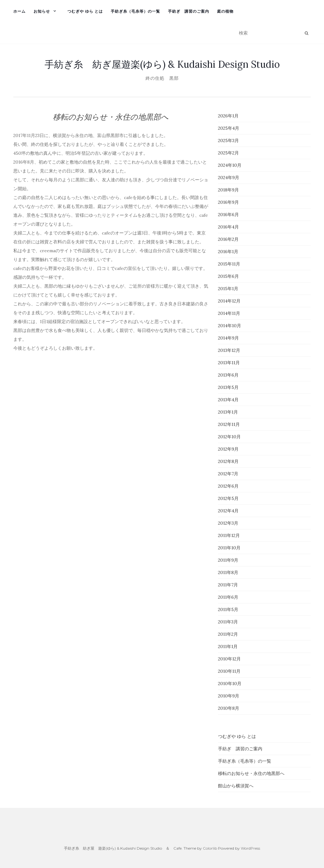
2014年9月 (228, 338)
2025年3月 (228, 140)
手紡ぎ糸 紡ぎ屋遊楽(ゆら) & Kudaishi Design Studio (162, 64)
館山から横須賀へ (235, 786)
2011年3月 (228, 622)
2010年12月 (229, 659)
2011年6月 (228, 597)
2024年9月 (228, 177)
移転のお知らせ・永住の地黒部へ (251, 773)
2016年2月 (228, 239)
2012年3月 (228, 523)
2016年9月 (228, 202)
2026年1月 (228, 116)
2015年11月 (229, 264)
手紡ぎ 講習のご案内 (188, 11)
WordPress (250, 848)
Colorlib (210, 848)
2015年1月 (228, 288)
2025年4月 (228, 128)
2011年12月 (229, 535)
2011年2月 (228, 634)
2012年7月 (228, 474)
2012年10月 (229, 437)
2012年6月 (228, 486)
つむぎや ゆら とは (85, 11)
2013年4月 (228, 400)
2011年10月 (229, 548)
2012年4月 (228, 511)
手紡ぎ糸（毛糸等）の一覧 (135, 11)
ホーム (19, 11)
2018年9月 (228, 190)
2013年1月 (228, 412)
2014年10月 (229, 325)
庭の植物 (225, 11)
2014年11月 (229, 313)
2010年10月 (229, 683)
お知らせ (42, 11)
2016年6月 (228, 214)
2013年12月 (229, 350)
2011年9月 (228, 560)
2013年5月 (228, 387)
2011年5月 (228, 609)
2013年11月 (229, 362)
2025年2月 (228, 153)
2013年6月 (228, 375)
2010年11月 (229, 671)
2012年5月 (228, 498)
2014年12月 (229, 301)
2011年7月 (228, 585)
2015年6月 (228, 276)
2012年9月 (228, 449)
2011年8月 (228, 572)
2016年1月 (228, 251)
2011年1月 (228, 646)
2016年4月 (228, 227)
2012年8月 (228, 461)
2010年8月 (228, 708)
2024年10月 (229, 165)
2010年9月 (228, 696)
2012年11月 (229, 424)
